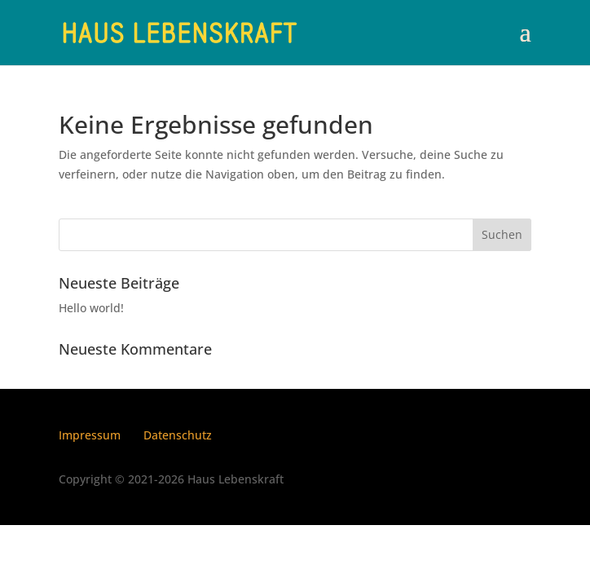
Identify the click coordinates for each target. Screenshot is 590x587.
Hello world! (91, 308)
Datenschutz (177, 435)
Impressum (90, 435)
